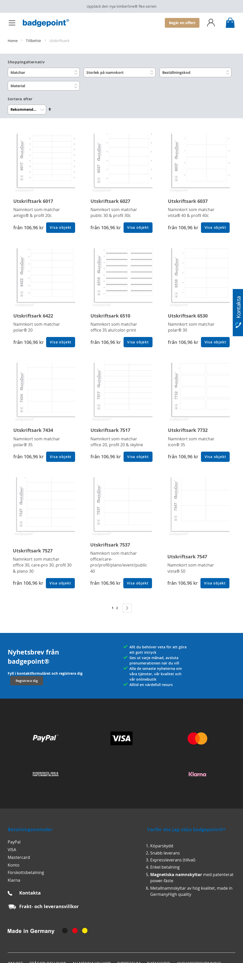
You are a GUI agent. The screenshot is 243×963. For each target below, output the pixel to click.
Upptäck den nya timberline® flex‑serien (122, 6)
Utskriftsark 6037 (188, 201)
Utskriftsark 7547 (187, 556)
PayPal (14, 842)
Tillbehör (34, 40)
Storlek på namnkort (105, 72)
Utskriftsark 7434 (33, 430)
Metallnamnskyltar (168, 888)
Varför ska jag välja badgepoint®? (186, 829)
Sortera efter (20, 99)
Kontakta (30, 893)
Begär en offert (182, 22)
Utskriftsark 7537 (110, 545)
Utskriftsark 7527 (33, 551)
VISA (12, 849)
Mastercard (19, 857)
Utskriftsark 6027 (110, 201)
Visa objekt (61, 227)
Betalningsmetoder (30, 829)
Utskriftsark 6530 (188, 316)
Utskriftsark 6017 (33, 201)
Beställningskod (176, 72)
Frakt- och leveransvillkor (49, 906)
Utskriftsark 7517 (110, 430)
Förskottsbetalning (26, 872)
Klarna (14, 880)
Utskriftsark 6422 (33, 316)
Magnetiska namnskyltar (176, 874)
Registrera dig (27, 680)
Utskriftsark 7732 (188, 430)
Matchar (18, 72)
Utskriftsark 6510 (110, 316)
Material (18, 85)
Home (13, 40)
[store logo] (48, 23)
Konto (13, 865)
